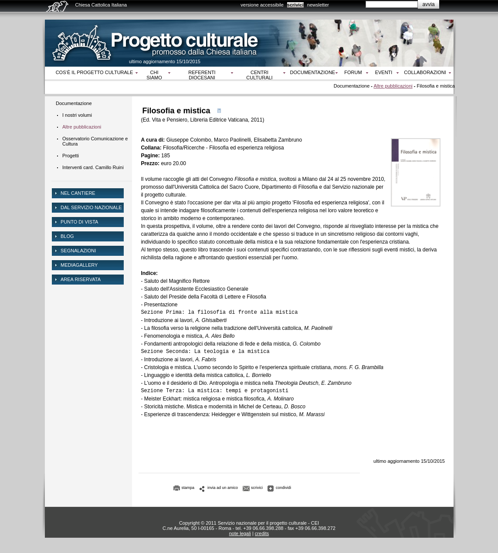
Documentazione (312, 72)
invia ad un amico (222, 487)
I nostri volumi (77, 115)
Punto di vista (79, 221)
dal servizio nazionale (91, 207)
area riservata (81, 279)
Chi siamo (154, 75)
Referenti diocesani (201, 75)
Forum (353, 72)
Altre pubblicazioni (392, 85)
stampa (188, 487)
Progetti (70, 155)
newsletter (318, 4)
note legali (240, 533)
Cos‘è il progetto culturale (94, 72)
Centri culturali (259, 75)
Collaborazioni (425, 72)
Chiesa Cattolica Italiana (101, 4)
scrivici (295, 4)
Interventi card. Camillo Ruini (93, 167)
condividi (283, 487)
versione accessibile (262, 4)
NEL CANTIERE (78, 193)
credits (262, 533)
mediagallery (79, 265)
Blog (67, 236)
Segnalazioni (78, 250)
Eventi (384, 72)
